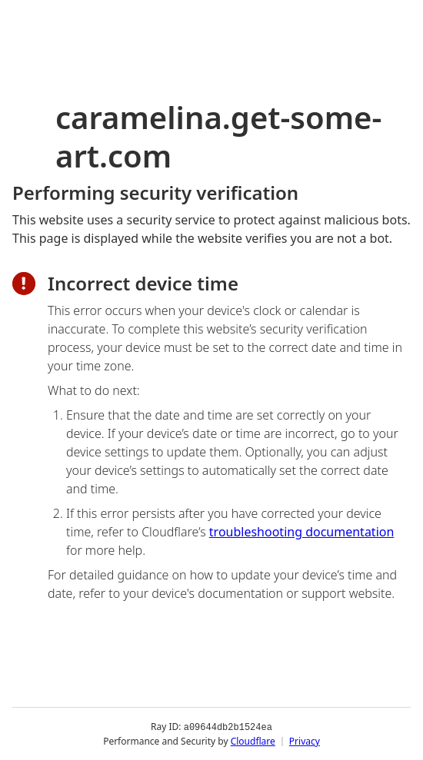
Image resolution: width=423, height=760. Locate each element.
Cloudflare (253, 740)
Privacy (304, 740)
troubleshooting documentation (302, 531)
